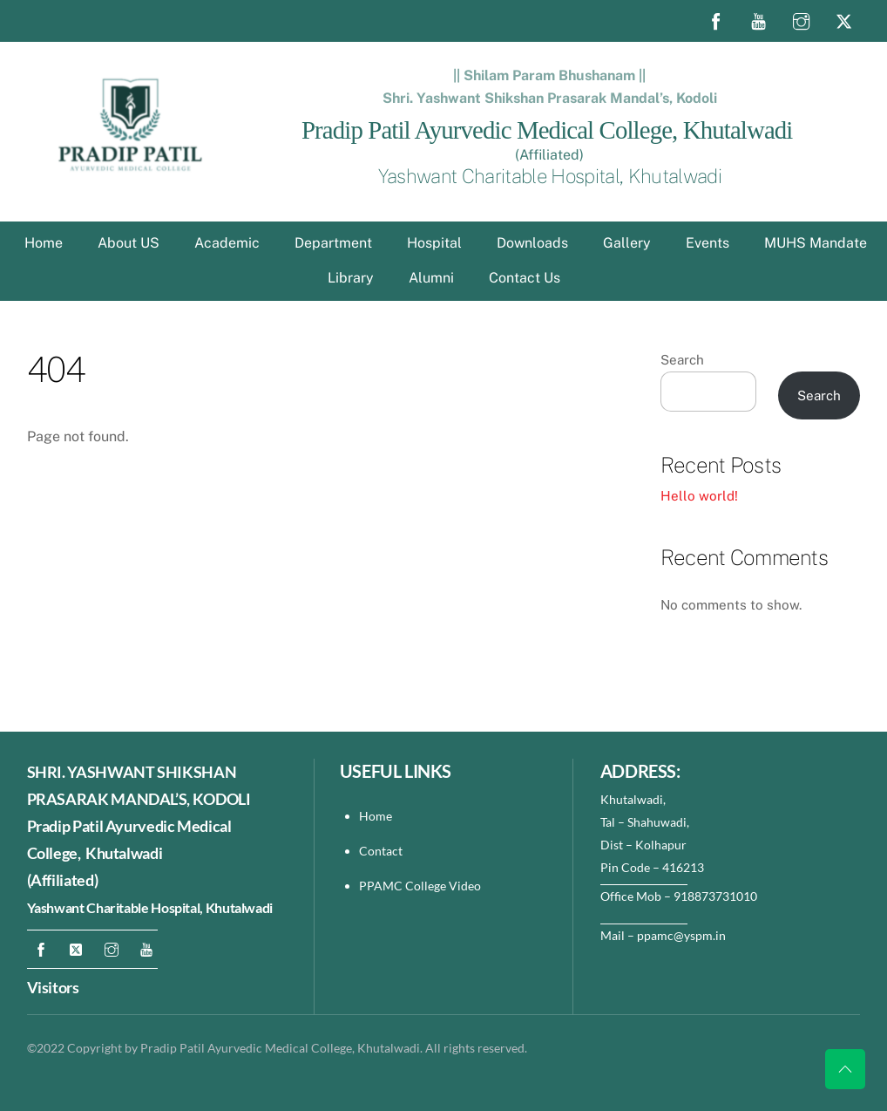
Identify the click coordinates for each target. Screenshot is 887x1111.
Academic (227, 243)
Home (43, 243)
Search (682, 359)
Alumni (431, 277)
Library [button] (351, 277)
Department (333, 243)
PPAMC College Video (420, 885)
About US (128, 243)
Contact (382, 850)
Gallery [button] (627, 243)
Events (707, 243)
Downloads (532, 243)
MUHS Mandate (815, 243)
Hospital (434, 243)
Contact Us (524, 277)
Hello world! (699, 495)
